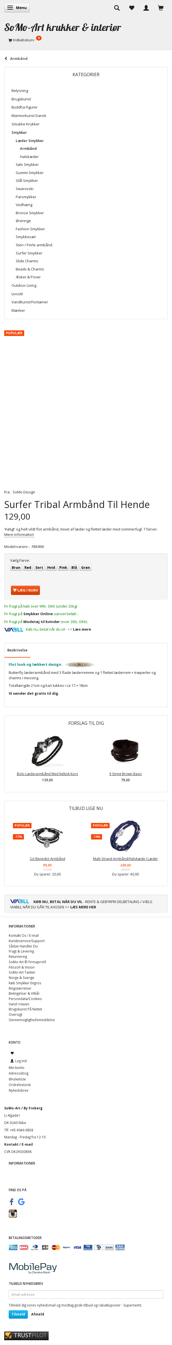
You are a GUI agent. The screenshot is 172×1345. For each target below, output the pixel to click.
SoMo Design (24, 492)
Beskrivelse (17, 650)
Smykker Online (38, 613)
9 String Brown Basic (125, 773)
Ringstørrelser (20, 988)
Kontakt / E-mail (18, 1144)
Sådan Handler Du (23, 946)
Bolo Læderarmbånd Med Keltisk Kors (47, 773)
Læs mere (82, 629)
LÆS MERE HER (83, 907)
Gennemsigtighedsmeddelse (32, 1019)
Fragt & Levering (21, 951)
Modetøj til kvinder (41, 621)
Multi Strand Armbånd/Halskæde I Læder (125, 858)
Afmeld (37, 1314)
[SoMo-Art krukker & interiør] (62, 27)
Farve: (20, 560)
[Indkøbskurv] (86, 40)
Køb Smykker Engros (25, 983)
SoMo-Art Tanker (22, 972)
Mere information (19, 534)
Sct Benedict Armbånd (47, 858)
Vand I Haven (19, 1004)
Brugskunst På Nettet (25, 1009)
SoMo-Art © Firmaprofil (27, 962)
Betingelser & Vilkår (24, 993)
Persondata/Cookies (25, 998)
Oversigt (15, 1014)
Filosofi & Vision (22, 967)
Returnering (18, 956)
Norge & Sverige (21, 977)
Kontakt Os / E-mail (24, 935)
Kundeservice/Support (27, 940)
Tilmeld (18, 1314)
